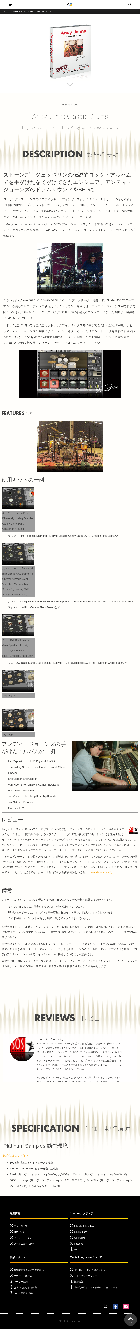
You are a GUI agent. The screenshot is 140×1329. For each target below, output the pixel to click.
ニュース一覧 (21, 1226)
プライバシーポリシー (85, 1276)
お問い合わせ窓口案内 (25, 1288)
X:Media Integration (84, 1226)
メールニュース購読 (24, 1244)
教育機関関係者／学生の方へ (29, 1270)
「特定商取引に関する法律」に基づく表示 (95, 1288)
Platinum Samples (19, 11)
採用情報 (78, 1282)
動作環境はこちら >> (17, 1155)
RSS (76, 1250)
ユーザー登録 (21, 1282)
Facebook (79, 1244)
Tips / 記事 (19, 1232)
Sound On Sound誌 (101, 872)
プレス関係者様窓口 (24, 1293)
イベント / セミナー (24, 1238)
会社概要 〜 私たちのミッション (90, 1270)
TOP (5, 11)
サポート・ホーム (23, 1276)
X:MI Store (79, 1238)
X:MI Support (80, 1232)
